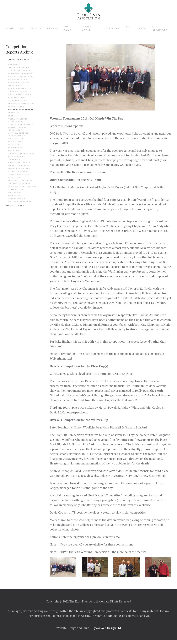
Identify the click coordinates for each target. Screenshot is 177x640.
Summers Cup (15, 190)
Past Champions (15, 206)
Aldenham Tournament (21, 154)
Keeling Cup (14, 193)
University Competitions (22, 104)
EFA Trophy (14, 85)
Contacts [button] (112, 28)
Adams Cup (14, 178)
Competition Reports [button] (22, 60)
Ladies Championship (20, 67)
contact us (114, 616)
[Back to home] (88, 11)
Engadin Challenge (19, 168)
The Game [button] (67, 28)
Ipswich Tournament (19, 162)
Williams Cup (15, 139)
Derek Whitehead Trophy (22, 187)
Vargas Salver (16, 142)
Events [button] (52, 28)
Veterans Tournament (20, 110)
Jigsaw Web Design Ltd (106, 628)
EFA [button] (22, 28)
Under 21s (13, 116)
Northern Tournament (21, 73)
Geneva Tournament (19, 165)
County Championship (20, 124)
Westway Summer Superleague (18, 120)
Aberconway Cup (17, 101)
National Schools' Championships (18, 134)
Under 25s (13, 113)
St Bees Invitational (19, 175)
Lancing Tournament (20, 184)
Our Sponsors (160, 28)
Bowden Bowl (16, 148)
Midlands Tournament (21, 76)
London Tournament (19, 70)
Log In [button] (127, 28)
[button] (63, 567)
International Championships (16, 197)
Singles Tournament (19, 201)
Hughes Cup (14, 145)
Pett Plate (14, 151)
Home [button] (10, 28)
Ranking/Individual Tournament (19, 129)
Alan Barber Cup (17, 79)
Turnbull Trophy (18, 92)
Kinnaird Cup (15, 64)
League (36, 28)
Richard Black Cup (19, 83)
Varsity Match (16, 107)
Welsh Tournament (19, 171)
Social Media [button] (86, 28)
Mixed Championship (19, 95)
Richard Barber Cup (19, 89)
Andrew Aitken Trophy (21, 181)
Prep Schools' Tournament (16, 158)
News (142, 28)
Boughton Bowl (17, 98)
